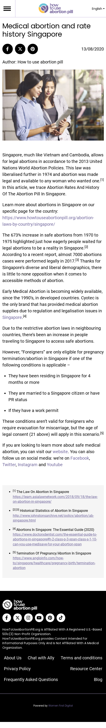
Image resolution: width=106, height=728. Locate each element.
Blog (98, 679)
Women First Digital (60, 705)
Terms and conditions (81, 657)
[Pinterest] (33, 49)
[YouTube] (39, 617)
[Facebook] (6, 617)
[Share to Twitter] (20, 49)
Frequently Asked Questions (31, 679)
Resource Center (86, 668)
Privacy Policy (17, 668)
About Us (12, 657)
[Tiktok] (61, 617)
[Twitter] (17, 617)
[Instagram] (28, 617)
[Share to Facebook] (7, 49)
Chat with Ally (41, 657)
